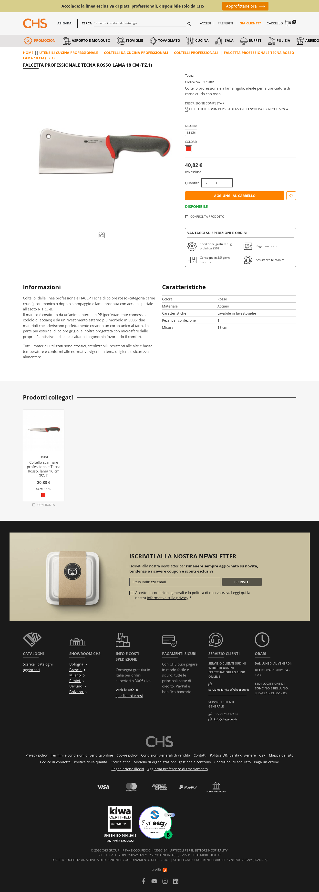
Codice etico (120, 762)
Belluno (78, 686)
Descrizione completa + (204, 103)
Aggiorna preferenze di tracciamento (177, 769)
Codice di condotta (55, 762)
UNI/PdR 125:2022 (120, 841)
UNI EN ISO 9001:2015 (120, 835)
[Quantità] (216, 183)
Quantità (192, 183)
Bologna (78, 664)
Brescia (77, 669)
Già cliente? (250, 23)
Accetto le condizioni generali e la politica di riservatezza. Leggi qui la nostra (192, 595)
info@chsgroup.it (225, 719)
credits (159, 869)
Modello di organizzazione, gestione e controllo (172, 762)
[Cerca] (140, 23)
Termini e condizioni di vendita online (82, 755)
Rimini (76, 680)
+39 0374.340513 (226, 714)
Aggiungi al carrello (235, 195)
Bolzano (78, 691)
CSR (262, 755)
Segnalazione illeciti (128, 769)
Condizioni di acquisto (232, 762)
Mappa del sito (281, 755)
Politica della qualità (90, 762)
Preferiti (225, 23)
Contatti (200, 755)
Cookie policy (127, 755)
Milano (77, 675)
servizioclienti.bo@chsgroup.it (228, 689)
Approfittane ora (241, 6)
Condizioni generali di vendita (165, 755)
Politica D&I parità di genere (233, 755)
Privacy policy (37, 755)
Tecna (189, 75)
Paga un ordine (266, 762)
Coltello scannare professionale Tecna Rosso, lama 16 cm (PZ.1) (43, 469)
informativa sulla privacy (167, 597)
